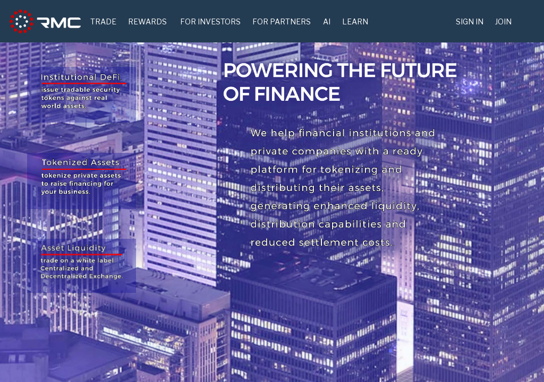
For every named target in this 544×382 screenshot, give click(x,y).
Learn (355, 21)
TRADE (103, 21)
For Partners (281, 21)
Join (503, 21)
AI (326, 21)
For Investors (210, 21)
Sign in (469, 21)
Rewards (147, 21)
